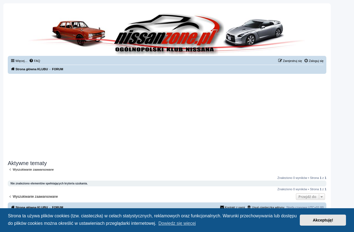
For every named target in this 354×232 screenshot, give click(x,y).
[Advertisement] (167, 117)
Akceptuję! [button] (323, 220)
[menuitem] (34, 61)
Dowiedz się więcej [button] (177, 223)
